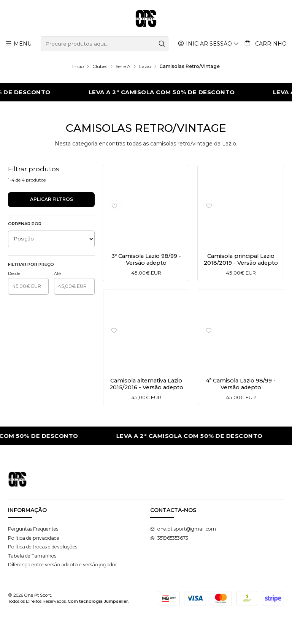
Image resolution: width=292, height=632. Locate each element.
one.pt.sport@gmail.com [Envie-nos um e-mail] (183, 545)
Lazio (145, 66)
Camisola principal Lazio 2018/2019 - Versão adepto (240, 264)
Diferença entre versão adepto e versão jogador (62, 581)
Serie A (123, 66)
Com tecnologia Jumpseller (98, 618)
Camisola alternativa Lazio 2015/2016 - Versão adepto (146, 401)
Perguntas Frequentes (33, 545)
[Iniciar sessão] (209, 43)
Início (78, 66)
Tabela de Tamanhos (32, 572)
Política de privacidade (33, 555)
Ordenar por (24, 223)
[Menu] (18, 43)
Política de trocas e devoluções (42, 563)
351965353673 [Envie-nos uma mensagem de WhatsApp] (169, 555)
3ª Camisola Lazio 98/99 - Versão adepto (146, 260)
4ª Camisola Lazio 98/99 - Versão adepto (240, 398)
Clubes (99, 66)
